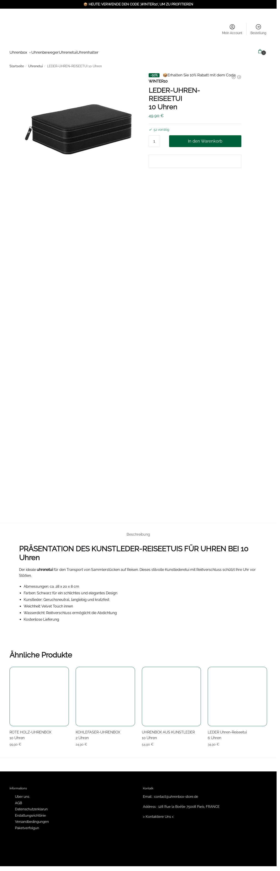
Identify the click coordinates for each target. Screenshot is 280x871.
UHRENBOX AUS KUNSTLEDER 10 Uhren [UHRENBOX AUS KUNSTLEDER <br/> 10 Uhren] (168, 732)
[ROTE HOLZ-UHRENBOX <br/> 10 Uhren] (39, 693)
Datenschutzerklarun (31, 806)
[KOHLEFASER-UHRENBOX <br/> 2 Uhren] (105, 693)
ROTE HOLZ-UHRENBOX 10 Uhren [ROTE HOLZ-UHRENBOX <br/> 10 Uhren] (30, 732)
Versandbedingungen (32, 819)
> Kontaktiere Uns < (158, 814)
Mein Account (232, 29)
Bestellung (258, 29)
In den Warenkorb (205, 138)
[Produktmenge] (154, 138)
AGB (18, 800)
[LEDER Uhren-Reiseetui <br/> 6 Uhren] (237, 693)
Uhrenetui (35, 63)
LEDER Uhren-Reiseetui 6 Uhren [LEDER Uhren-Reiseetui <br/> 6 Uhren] (227, 732)
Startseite (17, 63)
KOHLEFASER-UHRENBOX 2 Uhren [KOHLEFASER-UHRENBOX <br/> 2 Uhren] (98, 732)
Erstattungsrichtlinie (30, 813)
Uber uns (22, 794)
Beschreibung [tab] (138, 532)
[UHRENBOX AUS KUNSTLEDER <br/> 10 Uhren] (171, 693)
